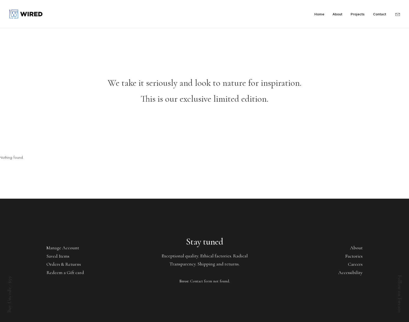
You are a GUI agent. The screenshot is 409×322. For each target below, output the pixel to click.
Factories (354, 256)
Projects (358, 14)
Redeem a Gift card (65, 272)
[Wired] (26, 14)
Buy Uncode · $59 (9, 294)
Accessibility (350, 272)
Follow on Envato (399, 294)
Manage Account (62, 248)
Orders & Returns (63, 264)
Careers (355, 264)
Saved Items (57, 256)
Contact (379, 14)
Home (319, 14)
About (337, 14)
